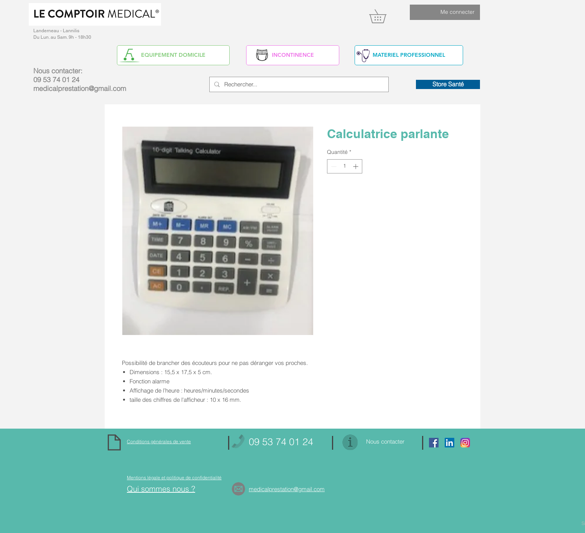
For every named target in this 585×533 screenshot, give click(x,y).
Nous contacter (385, 441)
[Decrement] (333, 166)
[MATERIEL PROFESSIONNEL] (409, 55)
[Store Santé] (448, 84)
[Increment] (356, 166)
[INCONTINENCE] (292, 55)
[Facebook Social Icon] (434, 442)
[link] (384, 16)
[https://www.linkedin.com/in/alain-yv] (449, 442)
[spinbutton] (345, 166)
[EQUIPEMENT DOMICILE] (173, 55)
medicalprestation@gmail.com (79, 88)
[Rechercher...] (298, 84)
